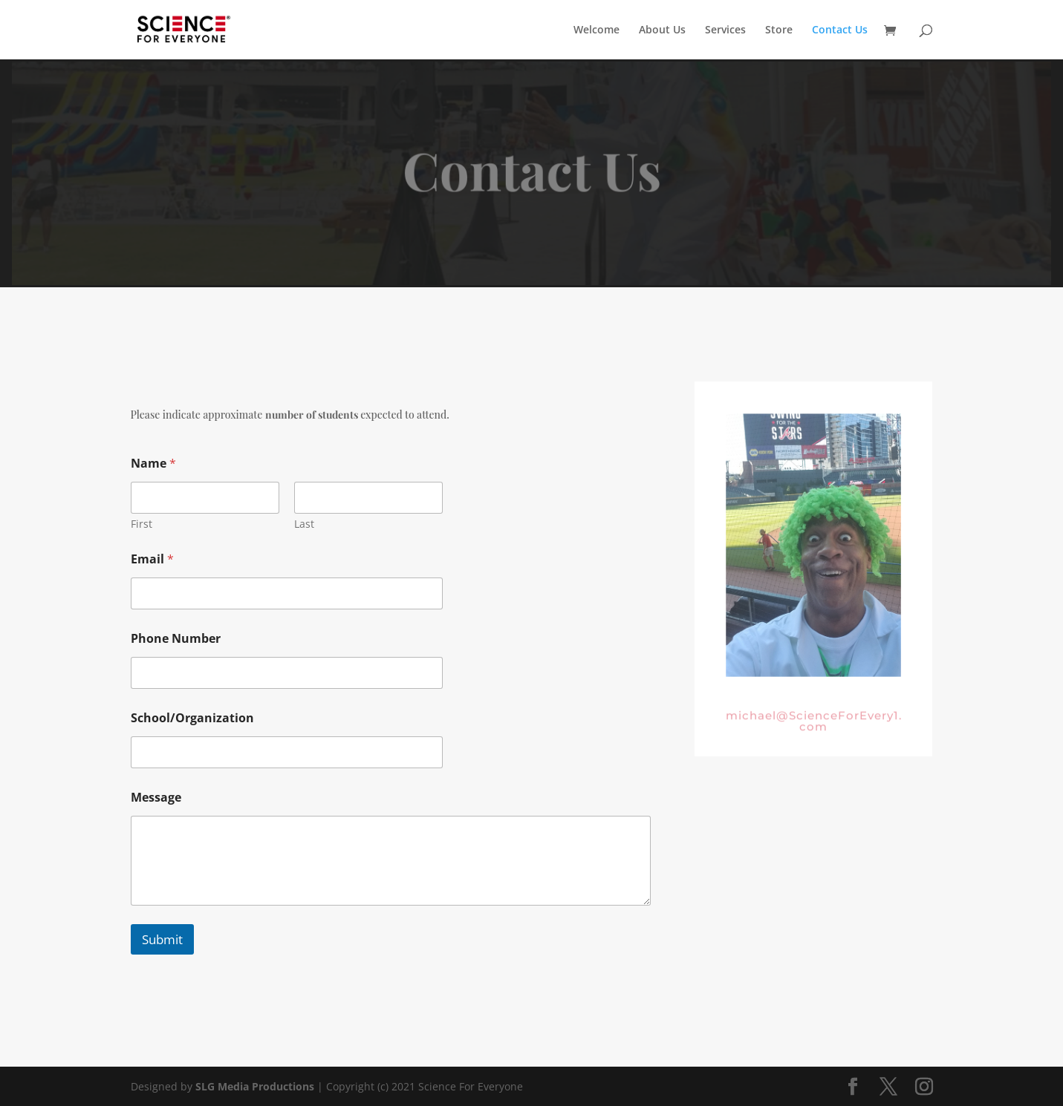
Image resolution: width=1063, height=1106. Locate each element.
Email (152, 559)
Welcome (596, 30)
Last (304, 523)
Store (779, 30)
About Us (662, 30)
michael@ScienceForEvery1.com (814, 725)
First (141, 523)
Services (725, 30)
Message (156, 798)
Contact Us (840, 30)
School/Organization (192, 718)
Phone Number (176, 639)
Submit (162, 939)
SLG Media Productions (254, 1086)
